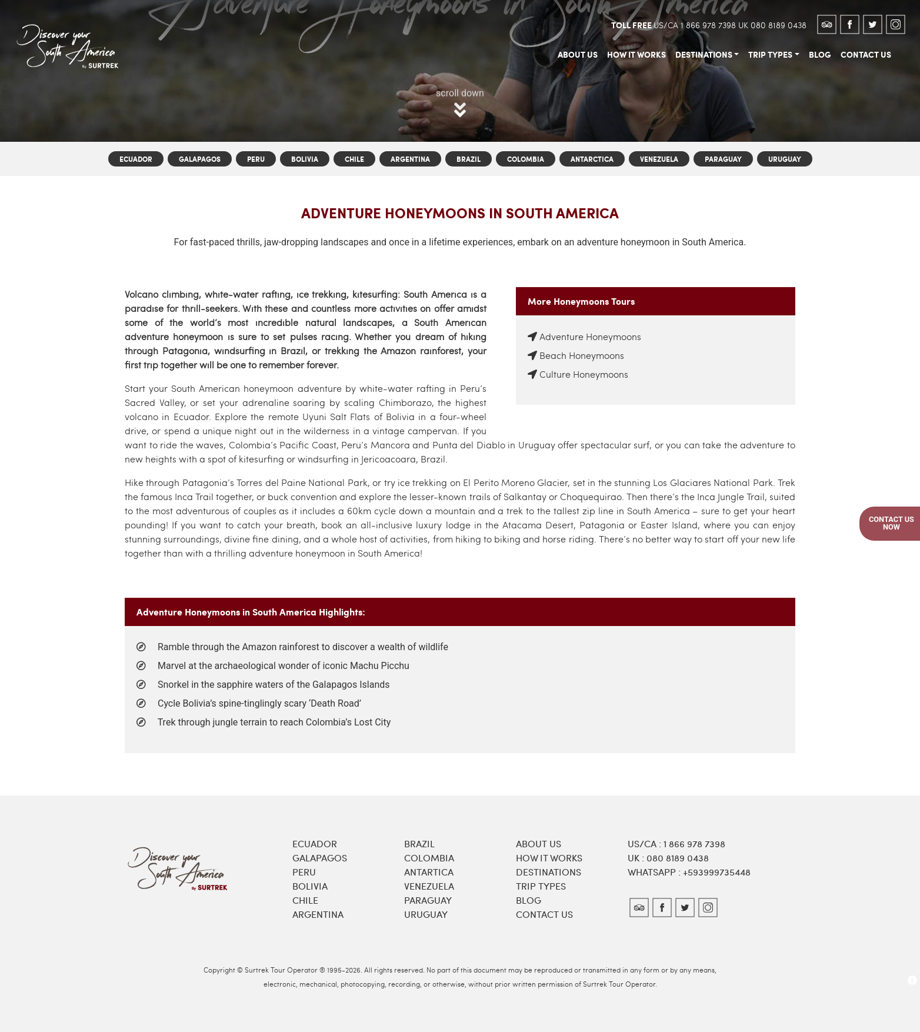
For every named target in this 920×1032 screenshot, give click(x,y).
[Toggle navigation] (137, 24)
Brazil (468, 159)
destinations (703, 54)
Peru (256, 159)
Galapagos (200, 159)
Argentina (410, 159)
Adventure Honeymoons (590, 336)
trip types (770, 54)
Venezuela (659, 159)
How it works (549, 857)
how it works (636, 54)
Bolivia (304, 159)
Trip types (541, 886)
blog (820, 54)
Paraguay (723, 159)
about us (578, 54)
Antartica (429, 871)
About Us (538, 843)
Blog (528, 900)
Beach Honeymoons (581, 355)
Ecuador (135, 159)
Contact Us (544, 914)
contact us (866, 54)
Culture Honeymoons (583, 374)
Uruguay (784, 159)
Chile (354, 159)
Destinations (548, 871)
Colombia (525, 159)
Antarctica (592, 159)
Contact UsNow (891, 523)
